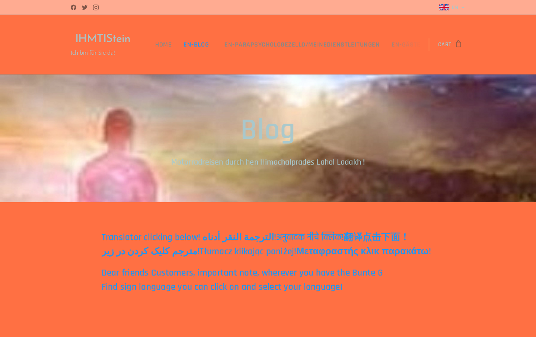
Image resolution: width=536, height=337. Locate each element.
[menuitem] (187, 44)
